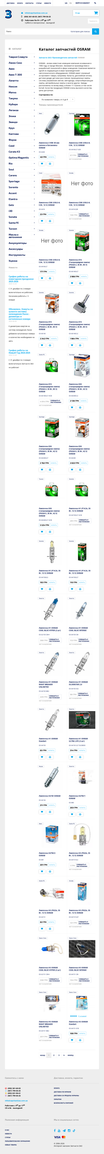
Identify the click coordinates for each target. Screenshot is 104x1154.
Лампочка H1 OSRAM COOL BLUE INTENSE (78, 629)
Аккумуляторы (18, 242)
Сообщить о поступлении (83, 155)
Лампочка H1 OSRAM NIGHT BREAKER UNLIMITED (48, 684)
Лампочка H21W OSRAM (49, 796)
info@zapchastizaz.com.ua (36, 13)
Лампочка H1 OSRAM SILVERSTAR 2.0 (78, 683)
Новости (47, 3)
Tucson (13, 228)
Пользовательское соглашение (17, 1141)
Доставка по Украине (62, 1092)
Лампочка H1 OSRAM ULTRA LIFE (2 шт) (78, 739)
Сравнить (93, 21)
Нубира (13, 104)
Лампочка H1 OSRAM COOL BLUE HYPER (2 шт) (50, 629)
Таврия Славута (18, 56)
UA (66, 3)
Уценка (13, 260)
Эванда (13, 121)
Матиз (12, 92)
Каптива (14, 133)
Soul (11, 169)
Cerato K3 (14, 151)
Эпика (12, 116)
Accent (13, 193)
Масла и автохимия (15, 235)
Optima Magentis (19, 157)
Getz (11, 204)
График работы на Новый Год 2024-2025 (19, 351)
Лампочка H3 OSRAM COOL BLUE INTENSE (78, 968)
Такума (13, 98)
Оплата (20, 3)
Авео (12, 68)
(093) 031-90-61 (14, 1093)
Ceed (11, 145)
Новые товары (11, 1145)
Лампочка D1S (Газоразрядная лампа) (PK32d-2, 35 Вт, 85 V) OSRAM (79, 263)
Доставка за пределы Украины (66, 1095)
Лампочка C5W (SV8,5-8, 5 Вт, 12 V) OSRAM (79, 144)
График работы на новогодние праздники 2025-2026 (21, 279)
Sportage (14, 181)
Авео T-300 (15, 74)
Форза (12, 139)
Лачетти (13, 80)
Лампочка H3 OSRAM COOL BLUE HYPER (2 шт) (50, 968)
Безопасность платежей (63, 1103)
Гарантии (57, 1099)
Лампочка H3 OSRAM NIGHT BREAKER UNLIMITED (48, 1024)
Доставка (11, 3)
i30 (10, 210)
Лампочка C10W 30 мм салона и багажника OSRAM (49, 145)
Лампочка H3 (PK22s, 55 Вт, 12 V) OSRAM (79, 854)
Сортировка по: (46, 95)
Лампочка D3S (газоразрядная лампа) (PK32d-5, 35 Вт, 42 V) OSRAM (79, 388)
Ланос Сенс (15, 62)
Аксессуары (16, 248)
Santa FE (14, 222)
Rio (11, 163)
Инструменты (17, 254)
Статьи (39, 3)
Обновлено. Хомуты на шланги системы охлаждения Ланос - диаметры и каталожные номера (21, 314)
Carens (13, 175)
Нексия (13, 86)
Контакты (29, 3)
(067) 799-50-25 (44, 16)
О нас (7, 1130)
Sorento (13, 187)
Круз (11, 127)
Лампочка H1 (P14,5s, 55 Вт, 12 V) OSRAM (79, 509)
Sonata (13, 216)
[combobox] (57, 99)
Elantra (13, 198)
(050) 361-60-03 (30, 16)
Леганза (13, 110)
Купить (51, 157)
